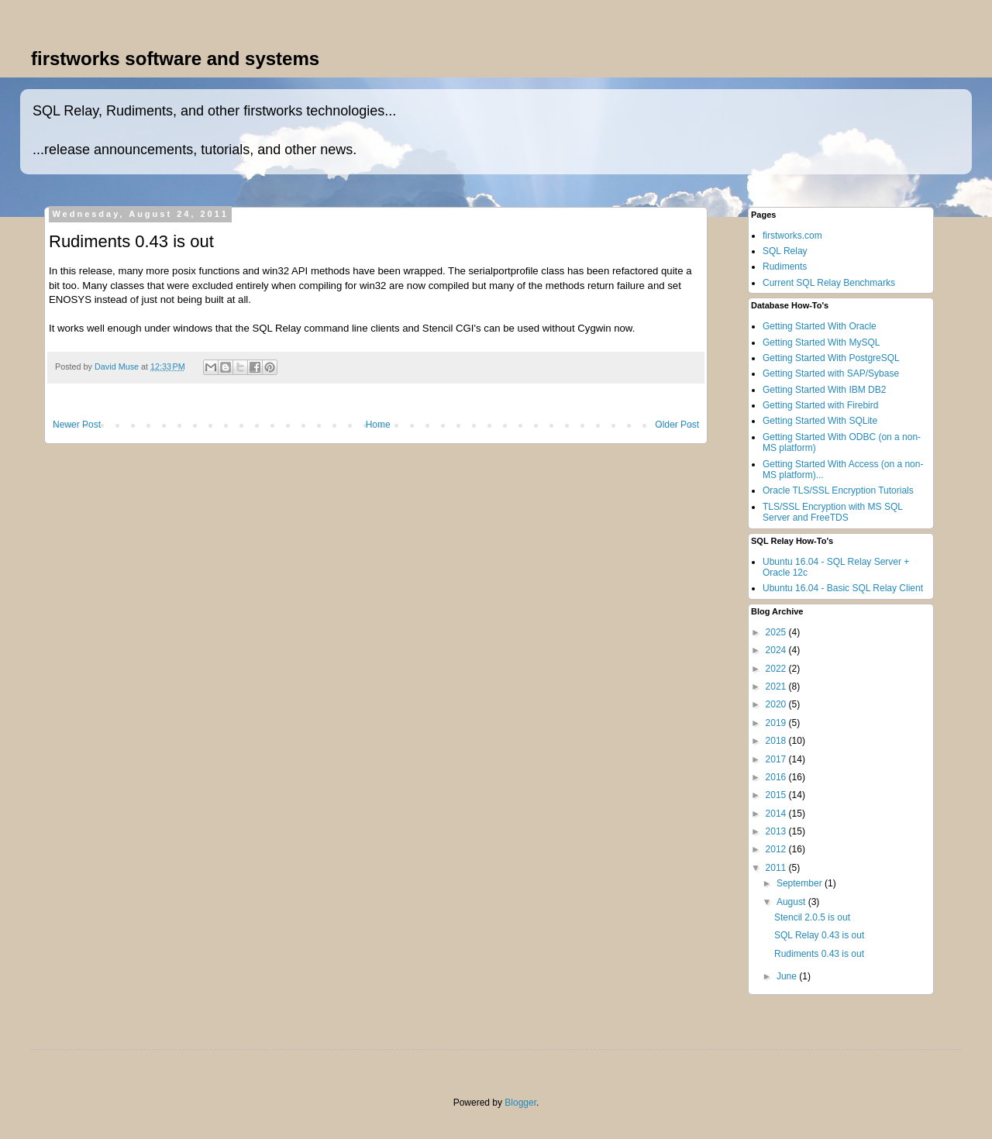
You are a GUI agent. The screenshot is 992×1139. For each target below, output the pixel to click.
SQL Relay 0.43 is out (819, 935)
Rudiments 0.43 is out (819, 953)
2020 (777, 704)
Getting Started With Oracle (820, 326)
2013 (777, 831)
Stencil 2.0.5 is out (812, 917)
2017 (777, 759)
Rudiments (785, 266)
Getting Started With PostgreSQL (831, 358)
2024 (777, 650)
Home (378, 424)
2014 (777, 813)
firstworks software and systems (175, 58)
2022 (777, 668)
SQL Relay (785, 251)
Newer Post (77, 424)
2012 (777, 849)
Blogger (520, 1102)
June (788, 976)
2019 (777, 722)
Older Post (677, 424)
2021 (777, 686)
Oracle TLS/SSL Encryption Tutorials (838, 490)
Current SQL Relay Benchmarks (829, 282)
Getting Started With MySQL (821, 342)
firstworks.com (792, 235)
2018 (777, 740)
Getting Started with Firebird (820, 405)
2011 (777, 867)
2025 (777, 632)
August (792, 901)
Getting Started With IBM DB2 (824, 389)
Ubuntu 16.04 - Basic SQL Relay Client (843, 588)
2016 (777, 777)
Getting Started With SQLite (820, 420)
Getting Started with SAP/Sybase (831, 373)
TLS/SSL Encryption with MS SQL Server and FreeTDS (833, 512)
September (801, 883)
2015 (777, 795)
